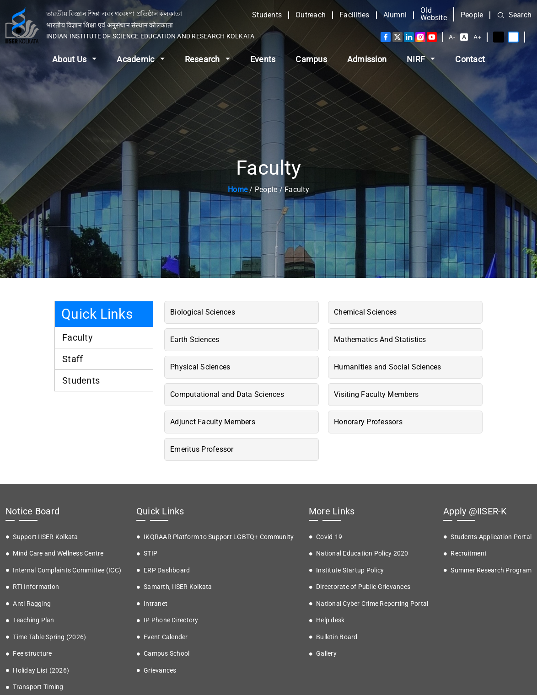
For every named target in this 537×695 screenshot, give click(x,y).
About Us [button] (70, 59)
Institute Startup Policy (350, 570)
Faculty (77, 337)
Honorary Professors (368, 421)
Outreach (310, 15)
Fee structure (32, 653)
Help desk (330, 620)
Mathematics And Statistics (380, 339)
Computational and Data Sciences (227, 394)
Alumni (395, 15)
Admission (367, 59)
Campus (311, 59)
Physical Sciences (200, 367)
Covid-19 (329, 536)
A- (452, 37)
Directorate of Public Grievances (363, 586)
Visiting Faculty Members (376, 394)
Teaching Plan (33, 620)
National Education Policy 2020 (362, 553)
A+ (477, 37)
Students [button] (267, 15)
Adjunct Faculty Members (212, 421)
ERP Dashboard (167, 570)
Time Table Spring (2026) (49, 637)
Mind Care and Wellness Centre (58, 553)
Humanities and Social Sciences (387, 367)
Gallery (326, 653)
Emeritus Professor (202, 449)
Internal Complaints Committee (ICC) (67, 570)
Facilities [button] (354, 15)
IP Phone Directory (171, 620)
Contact (470, 59)
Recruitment (469, 553)
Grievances (160, 670)
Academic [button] (136, 59)
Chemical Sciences (365, 312)
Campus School (166, 653)
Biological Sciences (202, 312)
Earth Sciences (195, 339)
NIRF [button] (417, 59)
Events (263, 59)
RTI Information (36, 586)
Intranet (155, 603)
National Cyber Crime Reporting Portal (372, 603)
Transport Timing (38, 686)
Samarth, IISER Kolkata (178, 586)
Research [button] (203, 59)
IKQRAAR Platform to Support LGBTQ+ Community (219, 536)
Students (81, 380)
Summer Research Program (491, 570)
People (472, 15)
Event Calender (166, 637)
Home (237, 189)
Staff (72, 358)
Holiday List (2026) (41, 670)
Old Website (433, 14)
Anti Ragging (32, 603)
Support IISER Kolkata (45, 536)
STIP (150, 553)
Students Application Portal (491, 536)
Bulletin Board (337, 637)
